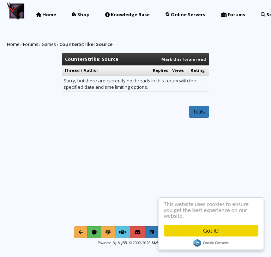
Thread (72, 70)
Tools (199, 112)
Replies (160, 70)
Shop (81, 14)
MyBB (122, 242)
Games (49, 44)
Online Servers (185, 14)
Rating (198, 70)
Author (91, 70)
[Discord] (137, 232)
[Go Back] (81, 232)
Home (46, 14)
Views (178, 70)
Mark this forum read (183, 59)
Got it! (211, 230)
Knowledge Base (127, 14)
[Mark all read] (151, 232)
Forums (233, 14)
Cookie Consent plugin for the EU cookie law (211, 243)
